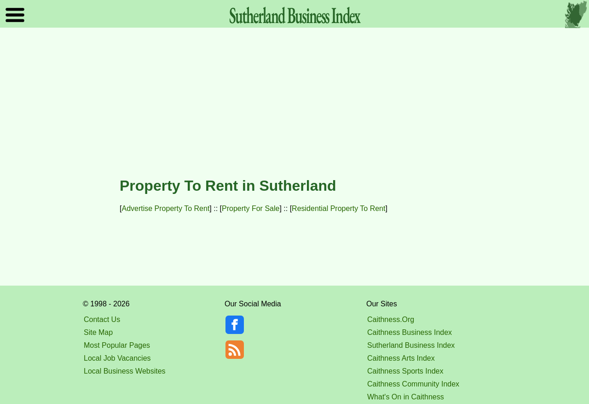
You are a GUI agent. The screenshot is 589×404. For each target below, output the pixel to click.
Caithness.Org (390, 319)
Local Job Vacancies (117, 358)
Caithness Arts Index (401, 358)
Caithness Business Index (409, 332)
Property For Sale (250, 208)
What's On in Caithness (405, 397)
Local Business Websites (125, 371)
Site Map (98, 332)
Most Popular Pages (117, 345)
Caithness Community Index (413, 384)
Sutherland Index (294, 15)
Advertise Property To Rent (165, 208)
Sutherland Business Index (411, 345)
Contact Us (102, 319)
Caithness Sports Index (405, 371)
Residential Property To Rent (338, 208)
